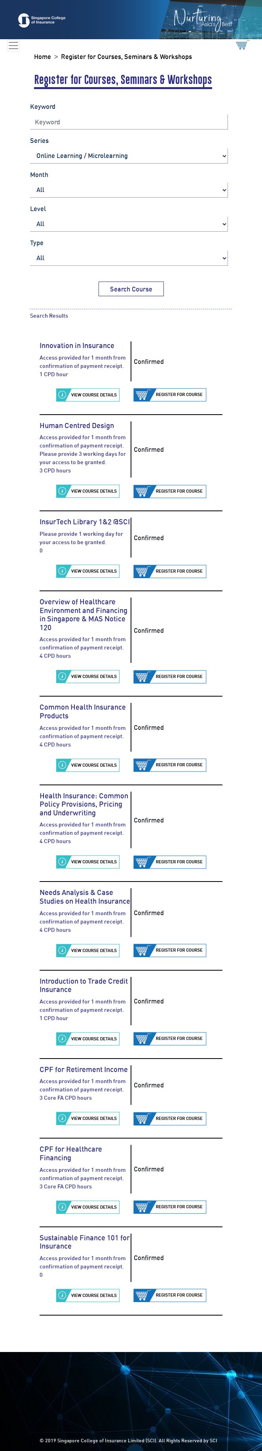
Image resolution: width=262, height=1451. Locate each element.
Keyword (42, 106)
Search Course (131, 289)
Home (42, 57)
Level (38, 209)
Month (39, 175)
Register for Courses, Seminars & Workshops (126, 57)
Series (39, 141)
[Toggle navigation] (13, 45)
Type (37, 243)
